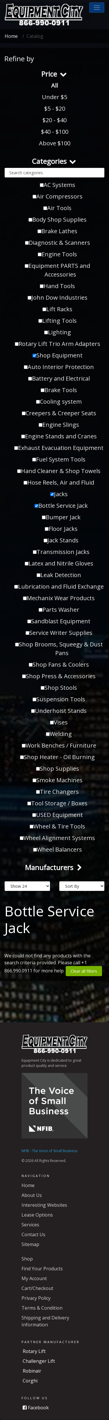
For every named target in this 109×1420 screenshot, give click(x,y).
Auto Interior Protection (59, 367)
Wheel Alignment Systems (57, 838)
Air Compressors (58, 196)
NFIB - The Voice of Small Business (49, 1150)
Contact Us (33, 1234)
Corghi (30, 1381)
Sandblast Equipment (58, 621)
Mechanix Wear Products (59, 598)
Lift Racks (57, 309)
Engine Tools (57, 254)
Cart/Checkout (37, 1288)
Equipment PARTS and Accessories (57, 270)
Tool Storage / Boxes (57, 803)
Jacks (59, 494)
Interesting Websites (44, 1205)
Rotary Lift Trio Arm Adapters (57, 344)
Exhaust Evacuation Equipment (58, 448)
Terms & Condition (42, 1308)
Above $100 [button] (54, 143)
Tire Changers (57, 792)
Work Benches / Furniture (59, 745)
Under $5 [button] (54, 97)
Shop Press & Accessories (59, 676)
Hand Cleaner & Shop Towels (59, 471)
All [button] (54, 85)
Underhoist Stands (59, 711)
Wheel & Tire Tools (57, 826)
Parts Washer (59, 609)
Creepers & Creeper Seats (59, 413)
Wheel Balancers (57, 849)
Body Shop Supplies (57, 219)
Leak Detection (59, 575)
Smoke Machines (58, 780)
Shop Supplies (57, 768)
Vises (59, 722)
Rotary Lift (34, 1351)
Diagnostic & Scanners (57, 242)
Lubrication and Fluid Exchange (59, 586)
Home (11, 36)
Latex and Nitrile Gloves (59, 563)
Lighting (57, 332)
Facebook (36, 1407)
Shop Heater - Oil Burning (57, 757)
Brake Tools (59, 390)
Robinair (32, 1371)
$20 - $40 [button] (54, 120)
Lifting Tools (57, 321)
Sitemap (30, 1244)
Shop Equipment (58, 355)
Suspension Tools (59, 699)
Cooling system (59, 401)
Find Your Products (42, 1268)
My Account (34, 1278)
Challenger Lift (39, 1361)
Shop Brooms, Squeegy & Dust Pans (59, 648)
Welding (59, 734)
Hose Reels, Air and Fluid (59, 482)
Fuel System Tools (58, 459)
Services (30, 1224)
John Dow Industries (57, 297)
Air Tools (57, 208)
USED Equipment (57, 815)
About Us (32, 1195)
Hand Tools (57, 286)
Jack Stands (61, 540)
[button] (96, 7)
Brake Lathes (57, 231)
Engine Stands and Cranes (59, 436)
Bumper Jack (61, 517)
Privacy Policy (36, 1298)
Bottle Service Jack (61, 505)
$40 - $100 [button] (54, 132)
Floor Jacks (61, 529)
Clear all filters (84, 971)
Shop (27, 1259)
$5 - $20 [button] (54, 108)
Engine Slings (59, 425)
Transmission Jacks (61, 552)
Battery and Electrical (59, 378)
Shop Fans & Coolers (59, 664)
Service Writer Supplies (59, 633)
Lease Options (37, 1215)
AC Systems (57, 185)
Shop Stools (59, 688)
